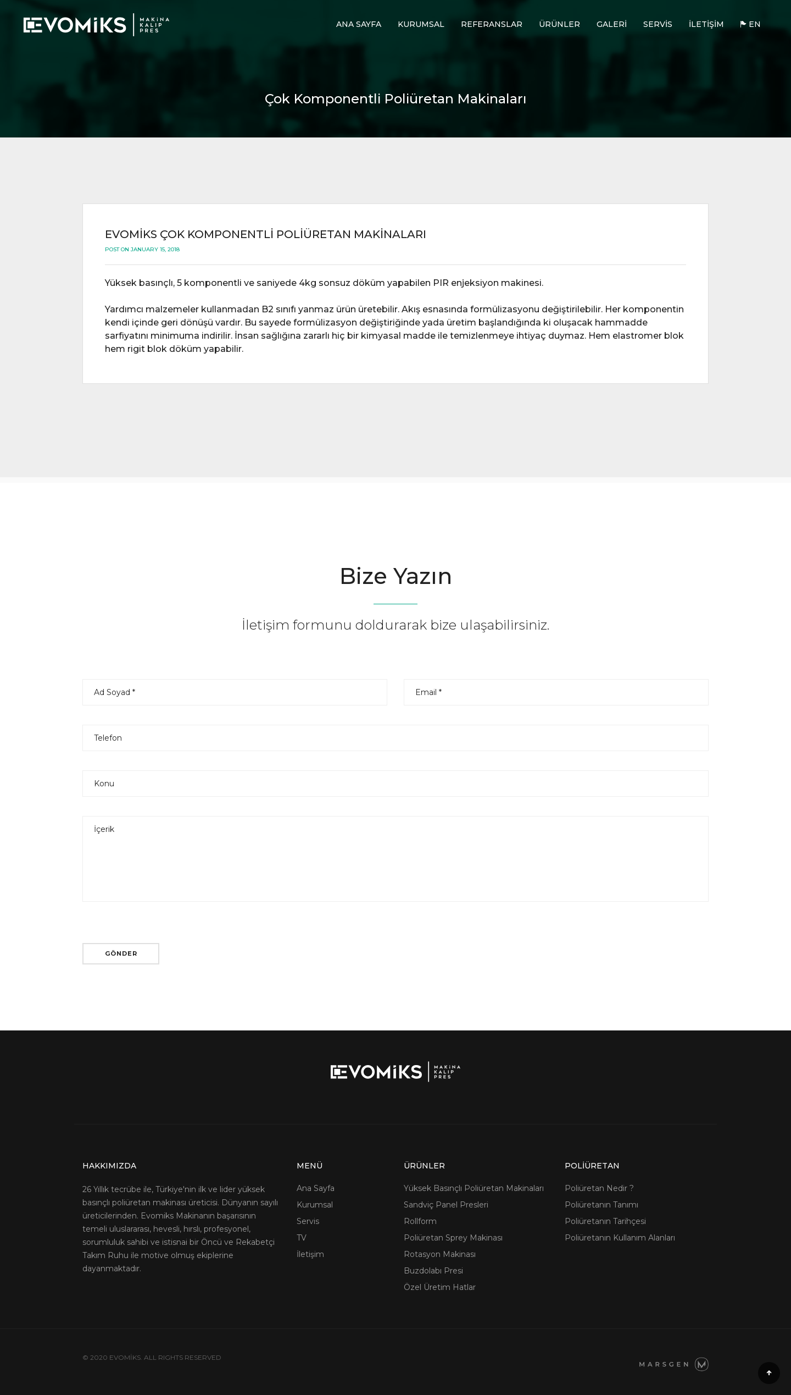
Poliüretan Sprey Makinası (453, 1238)
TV (302, 1238)
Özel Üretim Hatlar (440, 1287)
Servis (657, 24)
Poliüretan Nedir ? (599, 1188)
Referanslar (491, 24)
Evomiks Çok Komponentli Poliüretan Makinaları (265, 234)
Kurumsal (421, 24)
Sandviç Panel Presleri (446, 1205)
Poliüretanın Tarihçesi (605, 1221)
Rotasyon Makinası (440, 1254)
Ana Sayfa (358, 24)
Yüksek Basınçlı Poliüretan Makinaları (474, 1188)
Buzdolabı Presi (433, 1271)
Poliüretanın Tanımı (601, 1205)
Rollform (420, 1221)
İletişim (706, 24)
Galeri (612, 24)
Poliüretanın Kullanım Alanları (620, 1238)
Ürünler (559, 24)
